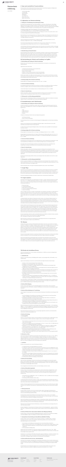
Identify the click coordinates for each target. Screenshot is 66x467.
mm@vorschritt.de (26, 17)
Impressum (28, 460)
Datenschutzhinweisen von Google (50, 171)
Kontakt (27, 459)
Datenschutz (28, 461)
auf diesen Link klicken (27, 209)
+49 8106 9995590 (10, 461)
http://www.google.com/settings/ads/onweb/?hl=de (28, 216)
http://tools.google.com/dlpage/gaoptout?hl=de (44, 207)
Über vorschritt (23, 460)
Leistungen (22, 461)
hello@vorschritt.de (10, 460)
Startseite (22, 459)
